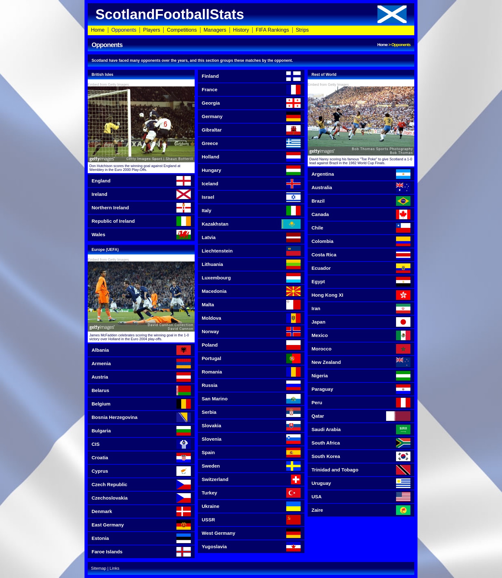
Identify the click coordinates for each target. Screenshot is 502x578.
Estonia (141, 538)
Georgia (251, 103)
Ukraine (251, 506)
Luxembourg (251, 278)
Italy (251, 210)
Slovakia (251, 425)
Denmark (141, 511)
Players (151, 30)
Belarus (141, 390)
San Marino (251, 399)
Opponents (123, 30)
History (241, 30)
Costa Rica (361, 255)
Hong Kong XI (361, 295)
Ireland (141, 194)
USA (361, 497)
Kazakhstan (251, 224)
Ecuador (361, 268)
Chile (361, 228)
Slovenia (251, 439)
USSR (251, 520)
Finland (251, 76)
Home (98, 30)
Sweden (251, 466)
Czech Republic (141, 484)
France (251, 89)
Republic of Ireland (141, 221)
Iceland (251, 184)
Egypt (361, 281)
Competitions (182, 30)
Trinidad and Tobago (361, 470)
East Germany (141, 525)
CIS (141, 444)
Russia (251, 385)
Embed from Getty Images (108, 84)
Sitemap (98, 568)
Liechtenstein (251, 251)
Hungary (251, 170)
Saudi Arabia (361, 429)
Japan (361, 322)
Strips (302, 30)
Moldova (251, 318)
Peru (361, 402)
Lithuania (251, 264)
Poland (251, 345)
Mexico (361, 335)
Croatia (141, 457)
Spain (251, 452)
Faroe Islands (141, 552)
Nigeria (361, 376)
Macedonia (251, 291)
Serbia (251, 412)
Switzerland (251, 479)
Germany (251, 116)
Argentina (361, 174)
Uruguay (361, 483)
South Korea (361, 456)
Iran (361, 308)
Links (114, 568)
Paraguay (361, 389)
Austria (141, 377)
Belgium (141, 404)
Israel (251, 197)
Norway (251, 331)
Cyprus (141, 471)
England (141, 181)
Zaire (361, 510)
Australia (361, 187)
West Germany (251, 533)
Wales (141, 234)
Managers (215, 30)
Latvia (251, 237)
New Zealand (361, 362)
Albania (141, 350)
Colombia (361, 241)
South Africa (361, 443)
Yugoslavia (251, 546)
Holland (251, 157)
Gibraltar (251, 130)
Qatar (361, 416)
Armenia (141, 363)
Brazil (361, 201)
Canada (361, 214)
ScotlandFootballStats (251, 14)
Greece (251, 143)
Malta (251, 304)
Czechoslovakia (141, 498)
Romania (251, 372)
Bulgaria (141, 431)
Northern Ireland (141, 208)
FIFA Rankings (272, 30)
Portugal (251, 358)
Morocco (361, 349)
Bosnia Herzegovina (141, 417)
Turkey (251, 493)
